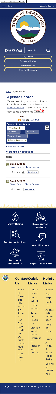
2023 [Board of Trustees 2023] (9, 157)
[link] (47, 6)
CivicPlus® (46, 386)
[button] (48, 50)
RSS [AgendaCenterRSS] (23, 120)
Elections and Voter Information (36, 334)
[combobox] (13, 132)
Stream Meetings (28, 65)
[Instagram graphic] (10, 50)
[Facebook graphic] (6, 50)
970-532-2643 (21, 350)
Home (8, 91)
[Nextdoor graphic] (17, 50)
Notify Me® (34, 120)
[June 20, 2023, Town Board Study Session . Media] (23, 172)
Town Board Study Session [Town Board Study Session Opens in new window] (25, 167)
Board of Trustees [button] (21, 151)
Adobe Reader (15, 107)
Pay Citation (28, 57)
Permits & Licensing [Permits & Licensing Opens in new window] (28, 70)
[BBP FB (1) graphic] (20, 50)
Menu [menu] (9, 6)
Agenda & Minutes (28, 61)
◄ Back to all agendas (15, 146)
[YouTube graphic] (13, 50)
